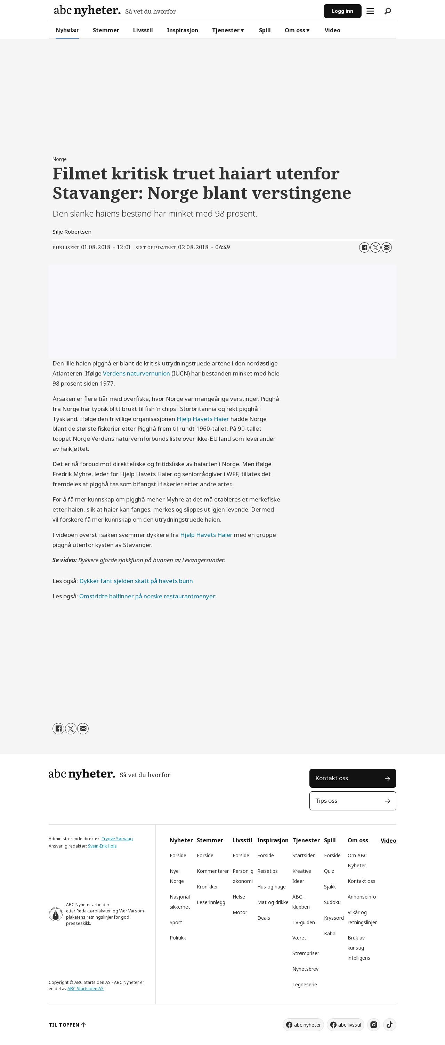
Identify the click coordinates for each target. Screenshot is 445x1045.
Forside (178, 855)
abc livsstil (349, 1024)
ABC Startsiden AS (85, 989)
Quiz (329, 871)
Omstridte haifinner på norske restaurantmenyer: (148, 596)
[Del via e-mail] (386, 247)
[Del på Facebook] (364, 247)
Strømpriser (305, 953)
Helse (239, 896)
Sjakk (330, 886)
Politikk (178, 937)
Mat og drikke (273, 902)
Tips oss (326, 800)
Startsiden (304, 855)
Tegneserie (304, 984)
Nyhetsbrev (305, 969)
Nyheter (67, 30)
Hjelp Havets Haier (203, 419)
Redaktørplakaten (94, 911)
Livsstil (143, 30)
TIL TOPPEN (64, 1024)
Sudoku (332, 902)
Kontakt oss (331, 778)
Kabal (330, 933)
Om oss (295, 30)
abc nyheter (307, 1024)
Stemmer (106, 30)
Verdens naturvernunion (136, 373)
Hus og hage (271, 886)
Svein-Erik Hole (102, 846)
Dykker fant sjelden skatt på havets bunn (136, 581)
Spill (265, 30)
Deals (263, 918)
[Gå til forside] (115, 11)
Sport (176, 922)
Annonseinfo (362, 896)
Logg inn (342, 11)
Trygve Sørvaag (117, 839)
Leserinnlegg (211, 902)
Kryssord (334, 918)
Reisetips (267, 871)
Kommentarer (213, 871)
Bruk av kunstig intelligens (359, 947)
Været (299, 937)
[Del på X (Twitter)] (375, 247)
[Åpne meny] (370, 11)
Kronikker (207, 886)
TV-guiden (303, 922)
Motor (240, 912)
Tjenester (226, 30)
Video (332, 30)
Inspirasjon (182, 30)
